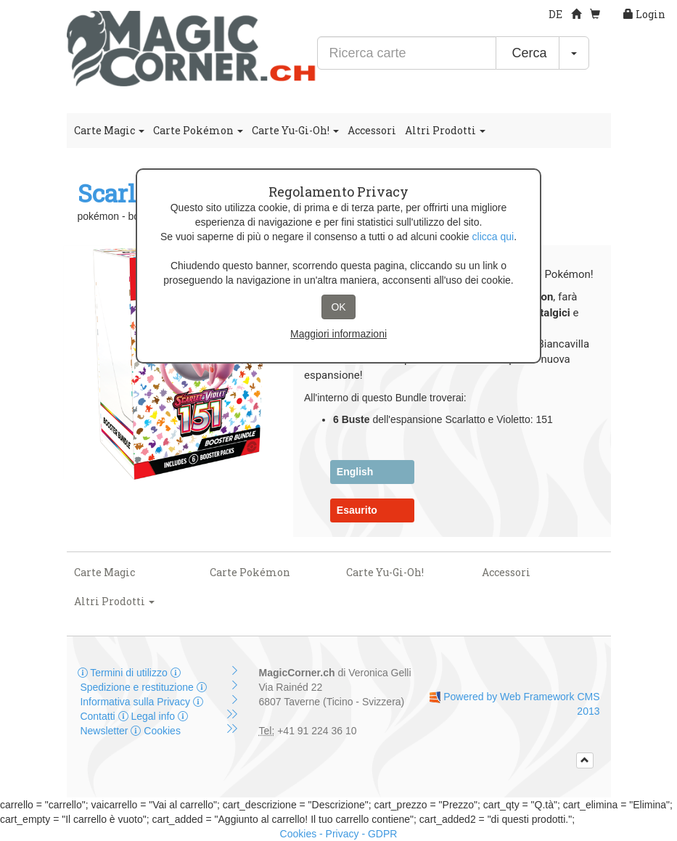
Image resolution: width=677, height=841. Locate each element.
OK (338, 307)
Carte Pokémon (198, 130)
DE (555, 14)
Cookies (155, 731)
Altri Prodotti (445, 130)
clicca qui (493, 236)
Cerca (527, 53)
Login (644, 14)
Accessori (372, 130)
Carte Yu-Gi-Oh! (295, 130)
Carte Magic (109, 130)
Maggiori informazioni (338, 334)
